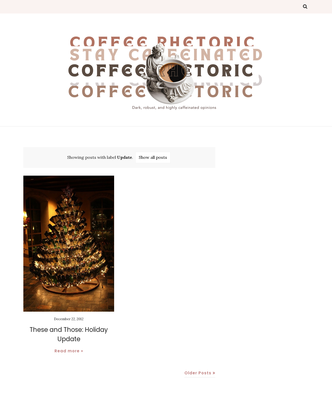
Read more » (68, 351)
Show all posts (153, 157)
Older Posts (197, 373)
